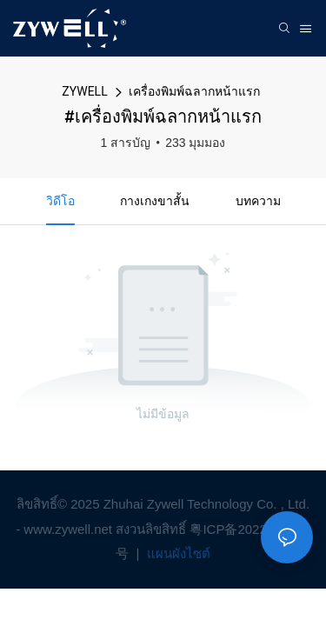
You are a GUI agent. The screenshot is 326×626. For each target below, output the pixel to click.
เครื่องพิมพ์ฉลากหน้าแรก (194, 91)
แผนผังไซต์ (176, 553)
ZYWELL (84, 91)
